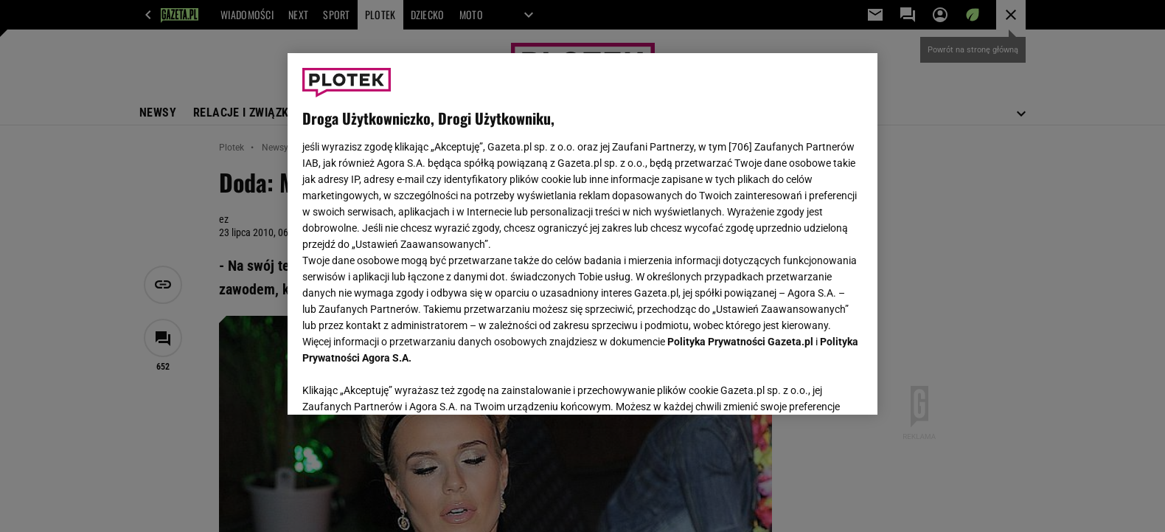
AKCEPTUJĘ (813, 386)
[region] (582, 234)
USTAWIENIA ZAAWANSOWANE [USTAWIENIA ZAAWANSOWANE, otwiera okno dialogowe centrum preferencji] (398, 385)
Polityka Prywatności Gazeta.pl (740, 342)
